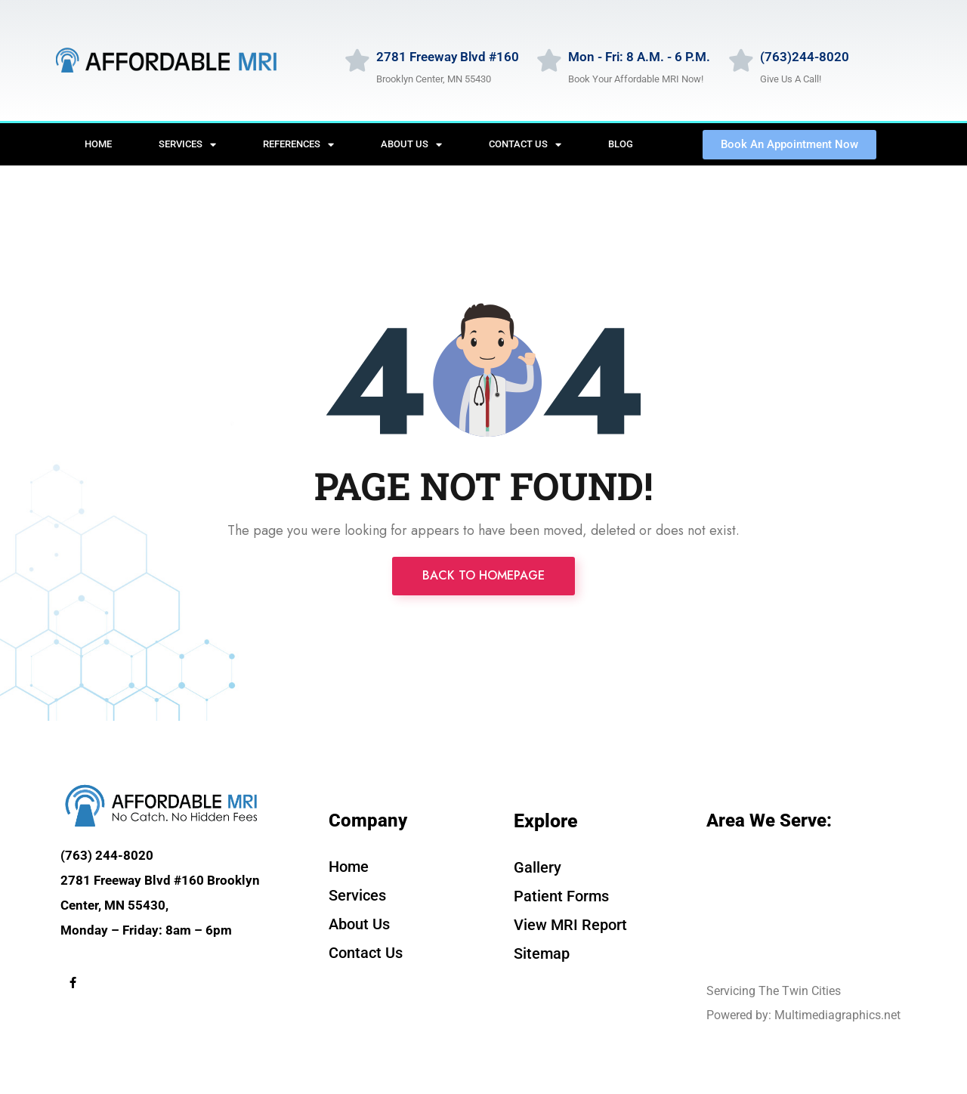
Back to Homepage (483, 575)
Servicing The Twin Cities (773, 991)
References (298, 144)
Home (98, 144)
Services (187, 144)
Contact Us (525, 144)
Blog (620, 144)
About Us (411, 144)
